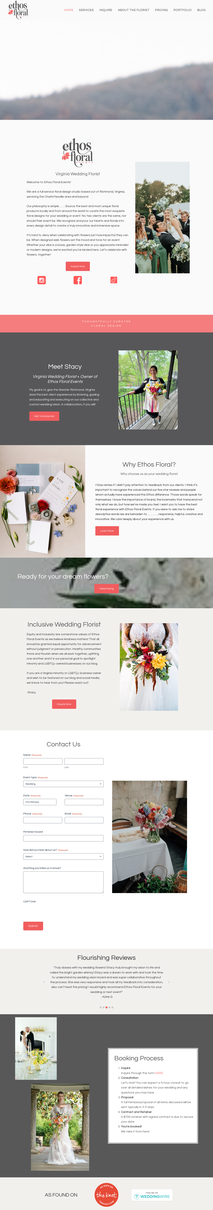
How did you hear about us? (45, 850)
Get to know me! (44, 416)
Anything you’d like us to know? (42, 868)
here (159, 1073)
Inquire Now (78, 266)
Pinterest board (33, 831)
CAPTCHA (29, 901)
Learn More (107, 531)
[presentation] (48, 911)
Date (31, 795)
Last (66, 767)
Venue (74, 795)
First (25, 767)
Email (73, 813)
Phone (32, 813)
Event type (35, 777)
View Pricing (106, 588)
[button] (101, 1007)
